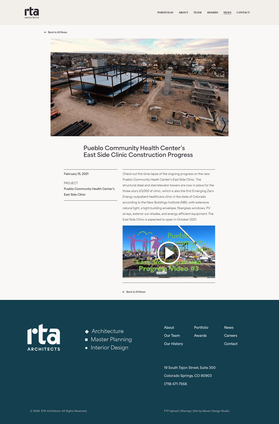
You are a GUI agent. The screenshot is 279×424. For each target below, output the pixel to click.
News (227, 12)
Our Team (172, 336)
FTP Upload (171, 411)
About (183, 12)
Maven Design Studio (215, 411)
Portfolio (165, 12)
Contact (243, 12)
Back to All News (57, 32)
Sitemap (185, 411)
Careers (230, 336)
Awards (212, 12)
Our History (173, 344)
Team (198, 12)
